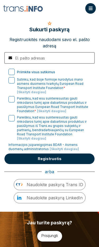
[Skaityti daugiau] (31, 92)
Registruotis (50, 158)
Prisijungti (49, 235)
